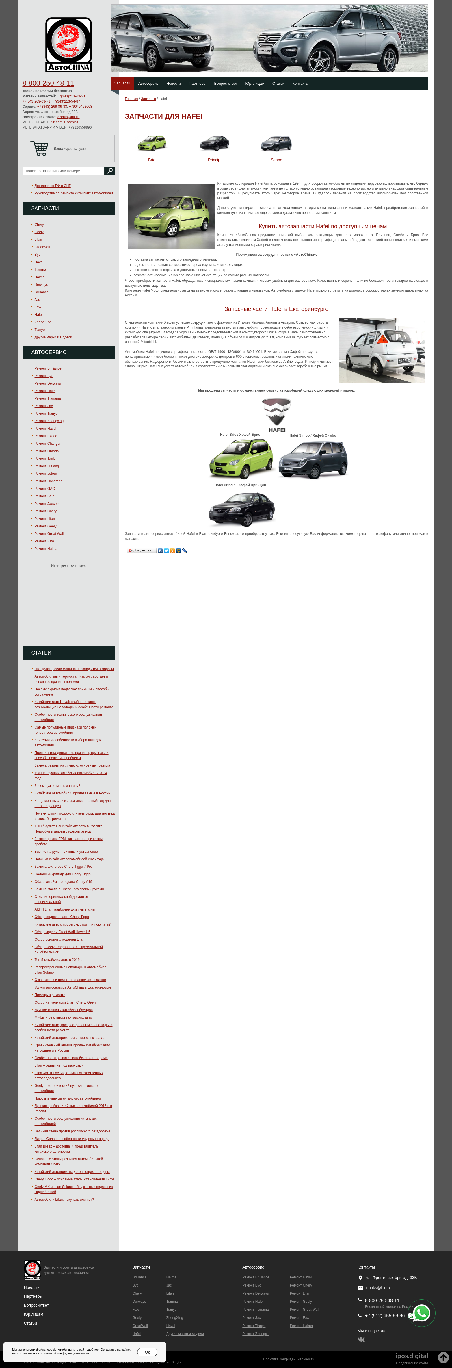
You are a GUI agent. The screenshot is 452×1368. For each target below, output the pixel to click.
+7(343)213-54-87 (66, 101)
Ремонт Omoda (47, 451)
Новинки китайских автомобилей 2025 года (69, 859)
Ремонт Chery (46, 511)
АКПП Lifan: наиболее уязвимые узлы (65, 909)
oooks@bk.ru (68, 117)
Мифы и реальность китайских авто (63, 1017)
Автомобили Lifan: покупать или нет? (64, 1200)
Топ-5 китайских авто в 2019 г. (59, 960)
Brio (151, 159)
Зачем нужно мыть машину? (57, 786)
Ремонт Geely (46, 526)
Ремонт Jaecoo (47, 504)
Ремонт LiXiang (47, 466)
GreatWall (42, 247)
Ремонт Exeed (46, 436)
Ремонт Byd (44, 376)
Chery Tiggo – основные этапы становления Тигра (75, 1179)
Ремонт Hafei (45, 391)
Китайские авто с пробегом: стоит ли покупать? (73, 924)
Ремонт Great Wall (49, 534)
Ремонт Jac (44, 406)
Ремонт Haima (46, 549)
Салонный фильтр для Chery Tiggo (63, 874)
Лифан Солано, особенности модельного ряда (72, 1139)
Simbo (276, 159)
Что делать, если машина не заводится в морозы (74, 669)
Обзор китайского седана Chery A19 (63, 882)
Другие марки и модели (53, 337)
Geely (39, 232)
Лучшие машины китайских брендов (64, 1010)
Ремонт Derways (48, 383)
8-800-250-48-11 (48, 83)
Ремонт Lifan (45, 519)
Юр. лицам (254, 83)
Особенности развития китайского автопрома (71, 1058)
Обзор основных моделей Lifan (60, 939)
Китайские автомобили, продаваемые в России (73, 793)
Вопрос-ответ (225, 83)
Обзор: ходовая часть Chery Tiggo (62, 917)
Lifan (38, 240)
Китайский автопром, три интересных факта (70, 1038)
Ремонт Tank (45, 459)
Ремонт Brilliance (48, 368)
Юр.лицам (33, 1314)
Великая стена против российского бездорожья (73, 1131)
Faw (38, 307)
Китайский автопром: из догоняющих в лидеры (72, 1172)
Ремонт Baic (44, 496)
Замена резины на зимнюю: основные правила (72, 765)
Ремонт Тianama (48, 398)
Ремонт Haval (45, 429)
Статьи (278, 83)
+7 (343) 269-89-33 (52, 107)
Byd (38, 255)
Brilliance (42, 292)
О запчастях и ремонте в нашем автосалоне (70, 980)
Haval (39, 262)
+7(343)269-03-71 (36, 101)
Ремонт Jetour (46, 474)
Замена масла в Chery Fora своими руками (69, 889)
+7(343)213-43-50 (71, 96)
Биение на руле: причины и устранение (66, 852)
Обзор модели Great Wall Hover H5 (62, 932)
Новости (173, 83)
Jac (37, 300)
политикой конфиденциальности (65, 1353)
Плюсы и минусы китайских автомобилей (68, 1098)
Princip (214, 159)
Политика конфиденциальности (288, 1359)
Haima (40, 277)
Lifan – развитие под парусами (59, 1065)
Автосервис (148, 83)
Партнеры (197, 83)
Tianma (40, 270)
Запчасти (122, 83)
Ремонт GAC (45, 489)
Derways (41, 285)
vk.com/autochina (64, 122)
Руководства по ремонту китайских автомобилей (74, 193)
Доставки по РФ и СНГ (53, 186)
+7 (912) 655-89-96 (385, 1315)
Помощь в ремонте (50, 995)
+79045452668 (80, 107)
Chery (39, 225)
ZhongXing (43, 322)
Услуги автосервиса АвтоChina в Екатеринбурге (73, 987)
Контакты (300, 83)
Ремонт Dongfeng (49, 481)
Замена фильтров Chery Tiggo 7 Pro (63, 867)
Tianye (40, 330)
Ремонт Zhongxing (49, 421)
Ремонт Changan (48, 444)
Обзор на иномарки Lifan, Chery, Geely (65, 1002)
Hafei (39, 315)
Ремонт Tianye (46, 413)
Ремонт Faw (44, 541)
